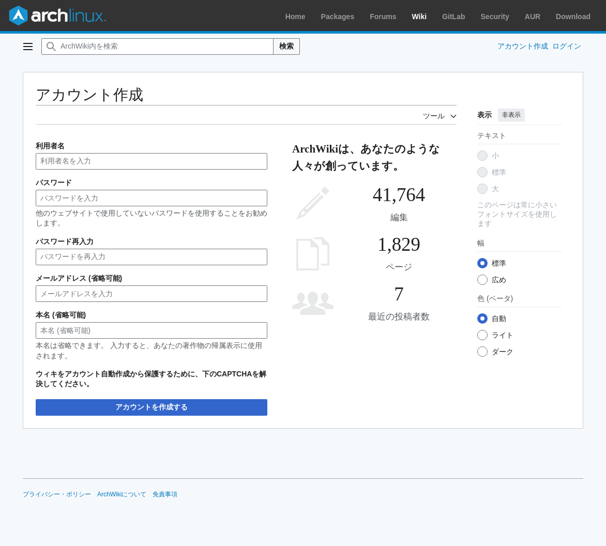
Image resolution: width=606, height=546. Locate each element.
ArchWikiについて (121, 494)
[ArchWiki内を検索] (157, 46)
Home (295, 16)
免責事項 (165, 494)
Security (495, 16)
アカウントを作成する (151, 407)
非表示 (511, 114)
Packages (338, 16)
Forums (383, 16)
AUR (532, 16)
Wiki (419, 16)
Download (573, 16)
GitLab (453, 16)
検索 (286, 46)
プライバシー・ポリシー (57, 494)
